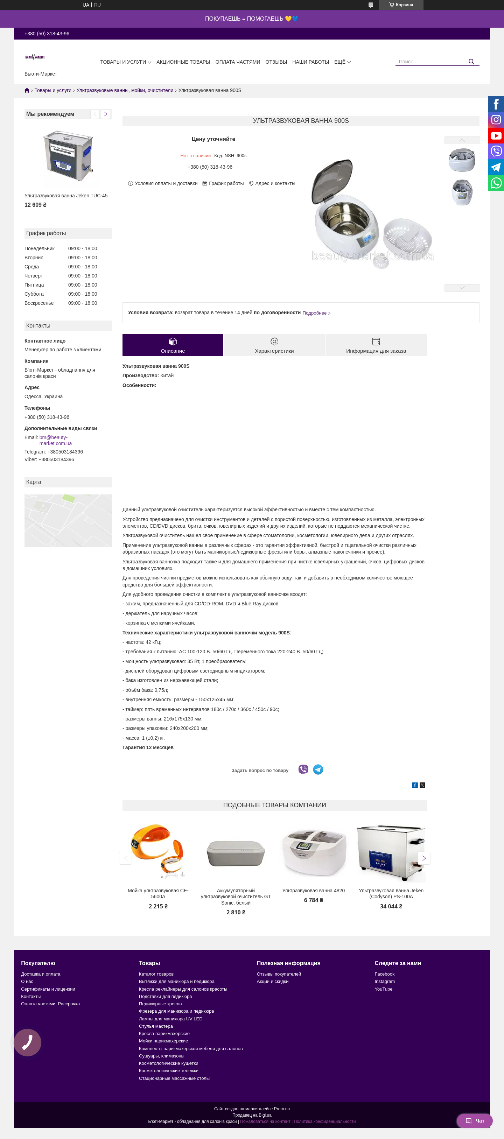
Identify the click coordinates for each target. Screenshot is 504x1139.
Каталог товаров (156, 974)
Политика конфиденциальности (325, 1121)
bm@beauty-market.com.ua (56, 441)
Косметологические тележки (168, 1070)
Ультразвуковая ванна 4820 (313, 890)
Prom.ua (282, 1108)
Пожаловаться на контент (265, 1121)
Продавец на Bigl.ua (252, 1115)
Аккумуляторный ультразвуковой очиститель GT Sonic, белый (236, 897)
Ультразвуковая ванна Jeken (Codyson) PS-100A (391, 894)
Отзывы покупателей (279, 974)
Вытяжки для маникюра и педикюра (177, 981)
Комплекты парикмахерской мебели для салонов (191, 1048)
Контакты (31, 996)
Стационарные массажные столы (174, 1078)
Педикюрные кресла (160, 1003)
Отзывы (276, 62)
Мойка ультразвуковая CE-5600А (158, 894)
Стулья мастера (156, 1026)
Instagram (384, 981)
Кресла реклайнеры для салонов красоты (183, 989)
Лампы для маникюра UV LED (171, 1018)
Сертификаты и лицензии (48, 989)
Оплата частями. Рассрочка (50, 1003)
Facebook (384, 974)
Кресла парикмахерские (164, 1033)
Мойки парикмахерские (163, 1040)
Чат (474, 1121)
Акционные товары (183, 62)
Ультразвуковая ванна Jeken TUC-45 (66, 195)
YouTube (383, 989)
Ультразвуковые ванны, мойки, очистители (125, 90)
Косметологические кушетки (168, 1063)
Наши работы (310, 62)
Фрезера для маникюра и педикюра (176, 1011)
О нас (27, 981)
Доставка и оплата (40, 974)
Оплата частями (238, 62)
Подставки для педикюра (165, 996)
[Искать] (471, 61)
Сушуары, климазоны (161, 1056)
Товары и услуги (123, 62)
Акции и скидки (273, 981)
